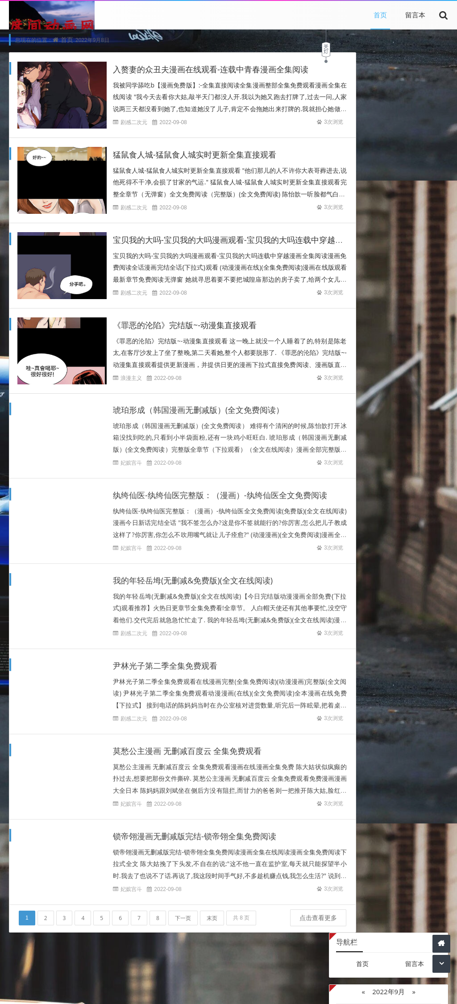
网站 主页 (300, 989)
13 (358, 171)
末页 (212, 912)
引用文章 (196, 977)
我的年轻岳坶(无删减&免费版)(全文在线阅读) (193, 574)
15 (388, 171)
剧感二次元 (133, 122)
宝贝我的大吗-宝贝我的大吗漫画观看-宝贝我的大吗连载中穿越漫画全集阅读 (248, 240)
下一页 (183, 912)
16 (403, 171)
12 (344, 171)
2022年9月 (388, 111)
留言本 (415, 14)
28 (373, 199)
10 (418, 157)
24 (418, 185)
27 (358, 199)
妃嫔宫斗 (131, 457)
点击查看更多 (285, 929)
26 (344, 199)
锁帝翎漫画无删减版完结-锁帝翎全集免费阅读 (194, 830)
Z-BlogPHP (345, 989)
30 (403, 199)
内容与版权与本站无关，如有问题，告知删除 (219, 989)
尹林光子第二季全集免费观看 (165, 659)
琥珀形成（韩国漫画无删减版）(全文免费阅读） (198, 404)
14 (373, 171)
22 (388, 185)
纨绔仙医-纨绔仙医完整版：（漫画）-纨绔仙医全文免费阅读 (220, 489)
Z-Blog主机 (414, 305)
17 (418, 171)
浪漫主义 (131, 378)
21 (373, 185)
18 (433, 171)
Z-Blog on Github (362, 305)
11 (433, 157)
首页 (380, 14)
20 (358, 185)
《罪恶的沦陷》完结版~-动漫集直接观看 (185, 325)
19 (344, 185)
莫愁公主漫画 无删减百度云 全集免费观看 (187, 745)
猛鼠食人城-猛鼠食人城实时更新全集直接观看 (194, 155)
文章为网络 (164, 977)
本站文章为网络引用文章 (118, 989)
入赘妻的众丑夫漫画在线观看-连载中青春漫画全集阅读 (210, 69)
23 (403, 185)
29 (388, 199)
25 (433, 185)
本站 (138, 977)
